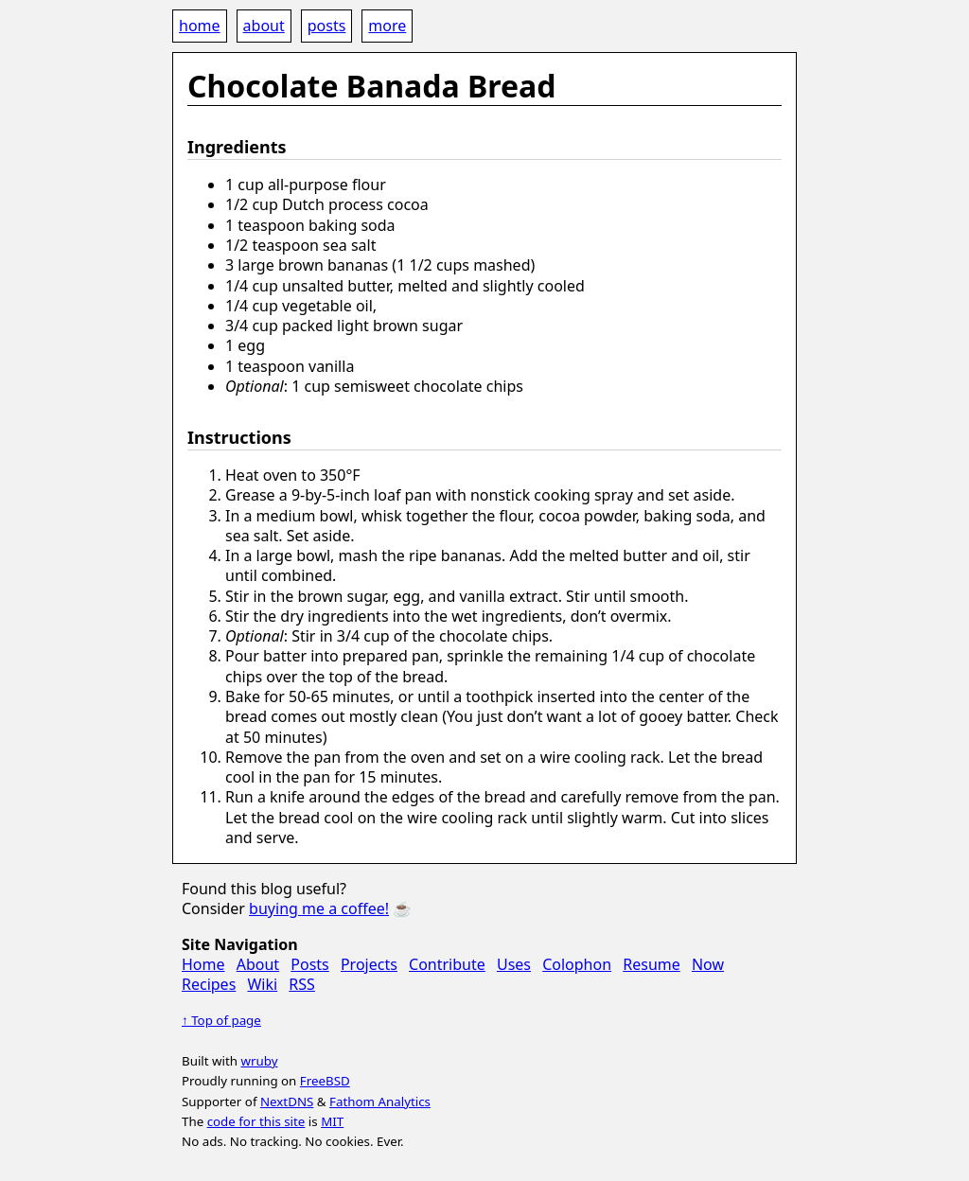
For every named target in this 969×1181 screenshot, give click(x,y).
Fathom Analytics (380, 1101)
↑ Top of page (221, 1020)
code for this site (256, 1121)
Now (708, 964)
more (387, 25)
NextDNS (286, 1101)
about (264, 25)
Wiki (262, 984)
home (199, 25)
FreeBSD (325, 1080)
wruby (258, 1060)
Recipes (209, 984)
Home (203, 964)
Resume (651, 964)
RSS (302, 984)
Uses (514, 964)
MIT (332, 1121)
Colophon (576, 964)
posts (327, 25)
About (258, 964)
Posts (309, 964)
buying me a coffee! (319, 908)
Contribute (447, 964)
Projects (369, 964)
